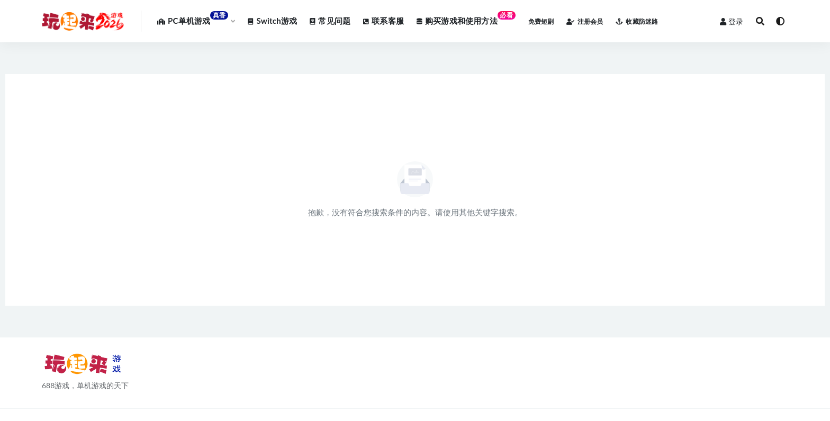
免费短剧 (541, 21)
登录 (731, 21)
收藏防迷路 (637, 21)
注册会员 (584, 21)
